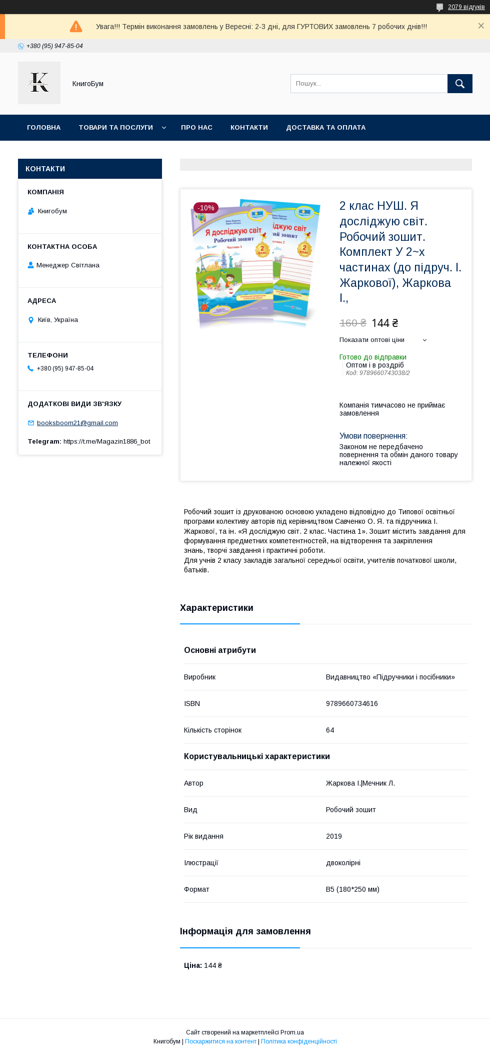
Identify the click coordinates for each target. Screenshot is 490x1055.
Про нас (196, 127)
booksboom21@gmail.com (77, 423)
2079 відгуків (466, 7)
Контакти (249, 127)
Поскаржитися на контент (220, 1041)
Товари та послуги (115, 127)
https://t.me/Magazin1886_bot (107, 441)
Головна (43, 127)
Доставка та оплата (326, 127)
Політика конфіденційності (299, 1041)
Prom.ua (292, 1032)
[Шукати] (460, 83)
